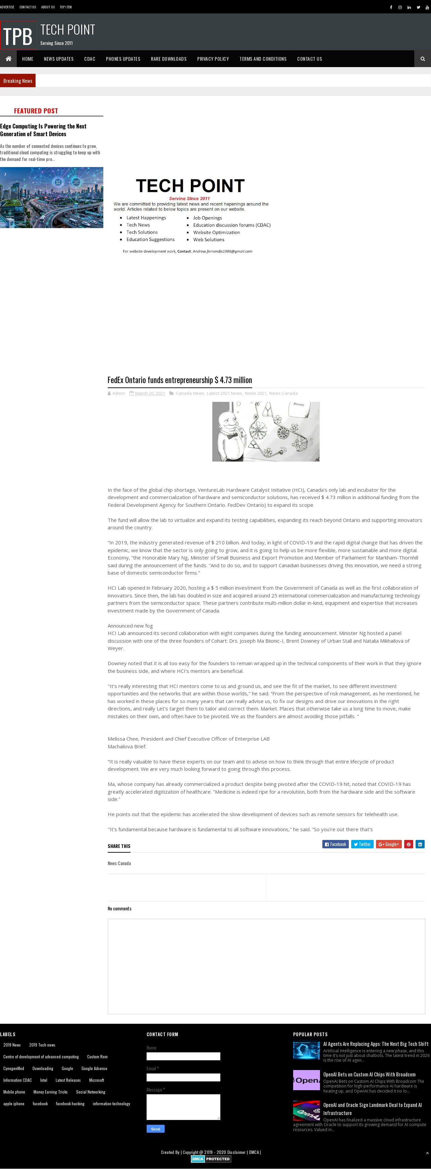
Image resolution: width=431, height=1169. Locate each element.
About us (48, 6)
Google (67, 1068)
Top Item (66, 6)
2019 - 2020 (215, 1152)
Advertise (7, 6)
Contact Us (27, 6)
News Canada (283, 393)
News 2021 (256, 393)
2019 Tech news (42, 1045)
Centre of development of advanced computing (41, 1056)
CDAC (89, 58)
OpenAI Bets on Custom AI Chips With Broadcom (369, 1074)
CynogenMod (13, 1068)
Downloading (43, 1068)
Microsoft (96, 1080)
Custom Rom (97, 1056)
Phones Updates (123, 58)
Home (27, 58)
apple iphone (13, 1103)
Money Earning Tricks (51, 1092)
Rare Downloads (168, 58)
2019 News (12, 1045)
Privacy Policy (213, 58)
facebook (40, 1103)
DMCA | (255, 1152)
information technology (111, 1103)
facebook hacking (70, 1103)
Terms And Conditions (262, 58)
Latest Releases (68, 1080)
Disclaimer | (238, 1152)
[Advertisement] (53, 278)
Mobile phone (14, 1092)
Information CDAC (17, 1080)
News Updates (58, 58)
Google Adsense (94, 1068)
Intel (43, 1080)
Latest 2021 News (224, 393)
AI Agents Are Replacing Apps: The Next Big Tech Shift (376, 1043)
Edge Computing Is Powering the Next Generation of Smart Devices (43, 130)
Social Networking (90, 1092)
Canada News (190, 393)
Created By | (172, 1152)
